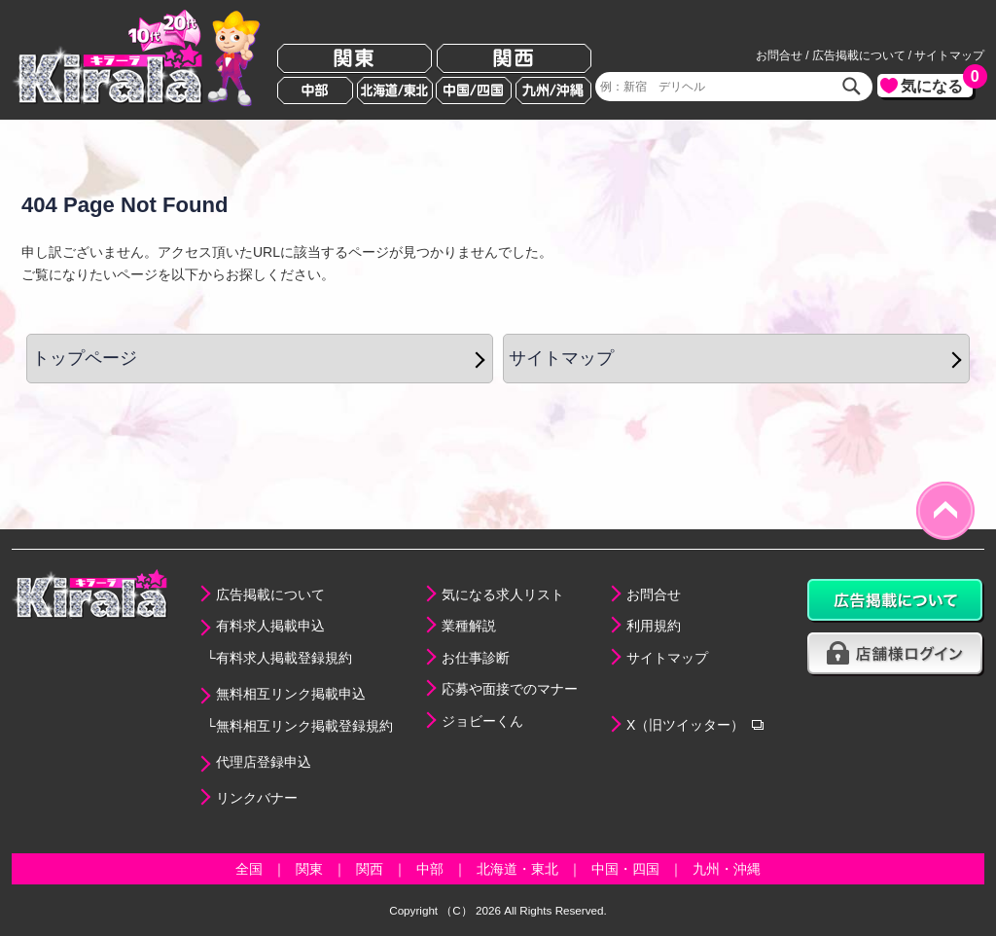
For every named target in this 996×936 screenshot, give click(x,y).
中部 (315, 90)
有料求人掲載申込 (270, 625)
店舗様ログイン (895, 654)
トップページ (84, 358)
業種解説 (469, 625)
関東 (354, 59)
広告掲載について (859, 55)
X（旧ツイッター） (685, 725)
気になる (937, 84)
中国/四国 (474, 90)
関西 (514, 59)
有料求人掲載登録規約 (284, 658)
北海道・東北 (517, 869)
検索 (852, 86)
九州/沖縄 (553, 90)
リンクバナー (257, 798)
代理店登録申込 (263, 762)
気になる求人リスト (503, 594)
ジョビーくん (482, 721)
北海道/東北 (395, 90)
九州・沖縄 (727, 869)
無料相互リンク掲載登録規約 (304, 726)
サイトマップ (949, 55)
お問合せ (779, 55)
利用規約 (653, 625)
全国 (249, 869)
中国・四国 (625, 869)
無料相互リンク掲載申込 (291, 694)
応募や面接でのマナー (510, 689)
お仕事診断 (476, 658)
